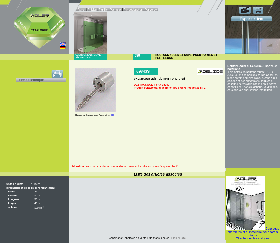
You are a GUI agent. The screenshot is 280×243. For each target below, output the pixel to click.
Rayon (82, 9)
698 (137, 55)
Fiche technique (31, 80)
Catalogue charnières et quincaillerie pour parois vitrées (253, 232)
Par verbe (151, 9)
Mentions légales (159, 237)
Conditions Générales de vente (127, 237)
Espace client (251, 18)
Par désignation (133, 9)
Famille (103, 9)
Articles (92, 9)
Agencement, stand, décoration (88, 56)
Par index (115, 9)
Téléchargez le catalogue (253, 238)
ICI (112, 115)
